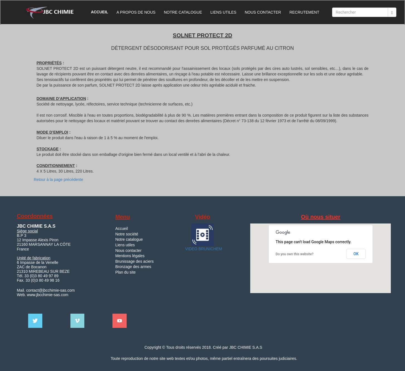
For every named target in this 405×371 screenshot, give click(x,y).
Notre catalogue (129, 239)
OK (356, 254)
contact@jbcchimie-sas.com (50, 290)
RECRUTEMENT (304, 12)
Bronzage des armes (133, 266)
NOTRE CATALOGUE (183, 12)
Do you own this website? (294, 254)
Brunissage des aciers (134, 261)
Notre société (126, 234)
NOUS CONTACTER (263, 12)
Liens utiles (125, 245)
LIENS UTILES (223, 12)
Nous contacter (128, 250)
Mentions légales (129, 256)
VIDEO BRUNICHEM (203, 249)
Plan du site (125, 272)
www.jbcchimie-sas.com (47, 295)
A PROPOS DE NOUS (136, 12)
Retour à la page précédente (58, 179)
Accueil (121, 228)
